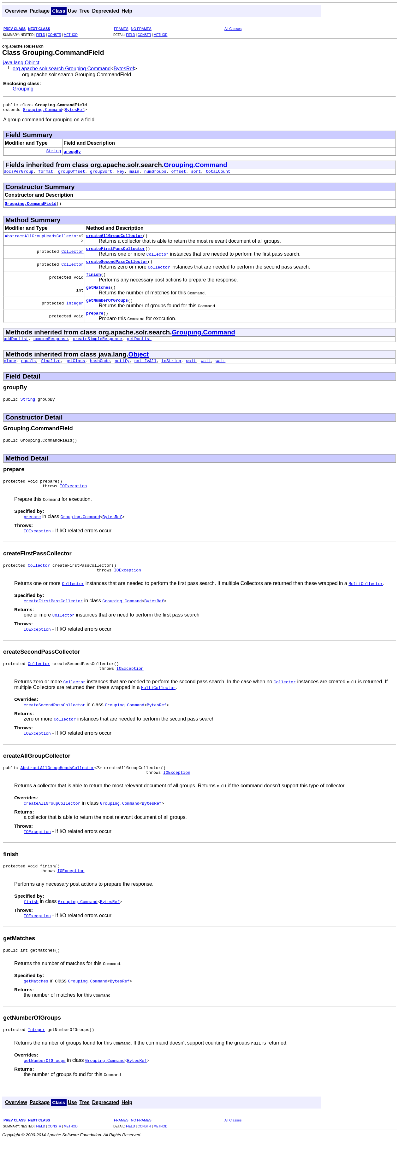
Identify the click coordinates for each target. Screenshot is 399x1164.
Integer (75, 311)
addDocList (16, 349)
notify (122, 372)
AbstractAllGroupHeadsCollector (42, 239)
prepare (95, 322)
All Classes (232, 29)
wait (191, 372)
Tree (84, 11)
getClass (75, 372)
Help (127, 11)
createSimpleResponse (97, 349)
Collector (72, 256)
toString (171, 372)
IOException (73, 501)
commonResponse (50, 349)
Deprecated (105, 11)
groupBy (72, 153)
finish (93, 281)
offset (178, 174)
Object (138, 364)
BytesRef (124, 68)
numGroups (155, 174)
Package (40, 11)
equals (28, 372)
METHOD (71, 35)
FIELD (40, 35)
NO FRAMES (141, 29)
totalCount (218, 174)
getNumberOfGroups (107, 308)
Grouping (23, 88)
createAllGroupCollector (114, 239)
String (53, 153)
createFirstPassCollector (115, 253)
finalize (50, 372)
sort (196, 174)
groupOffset (71, 174)
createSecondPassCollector (117, 267)
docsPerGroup (18, 174)
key (120, 174)
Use (72, 11)
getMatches (98, 295)
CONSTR (54, 35)
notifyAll (145, 372)
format (45, 174)
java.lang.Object (21, 62)
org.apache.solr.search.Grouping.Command (61, 68)
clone (10, 372)
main (134, 174)
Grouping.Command (42, 111)
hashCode (100, 372)
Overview (16, 11)
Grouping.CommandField (31, 206)
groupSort (101, 174)
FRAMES (121, 29)
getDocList (139, 349)
